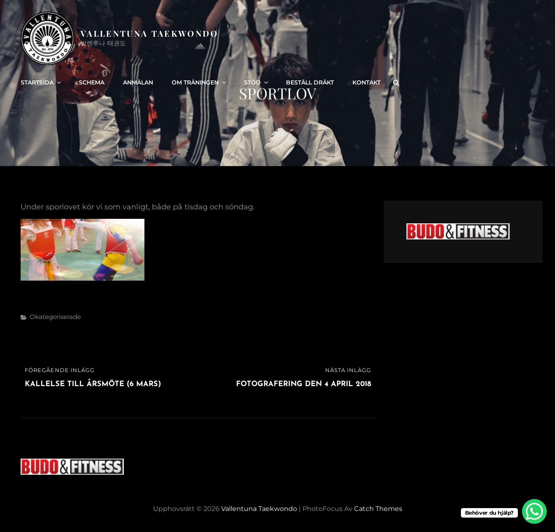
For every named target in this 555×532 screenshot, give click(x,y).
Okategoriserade (55, 317)
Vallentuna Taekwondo (149, 33)
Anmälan (138, 82)
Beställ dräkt (310, 82)
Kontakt (366, 82)
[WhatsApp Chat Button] (534, 511)
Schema (91, 82)
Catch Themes (378, 509)
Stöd (256, 82)
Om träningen (199, 82)
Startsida (41, 82)
